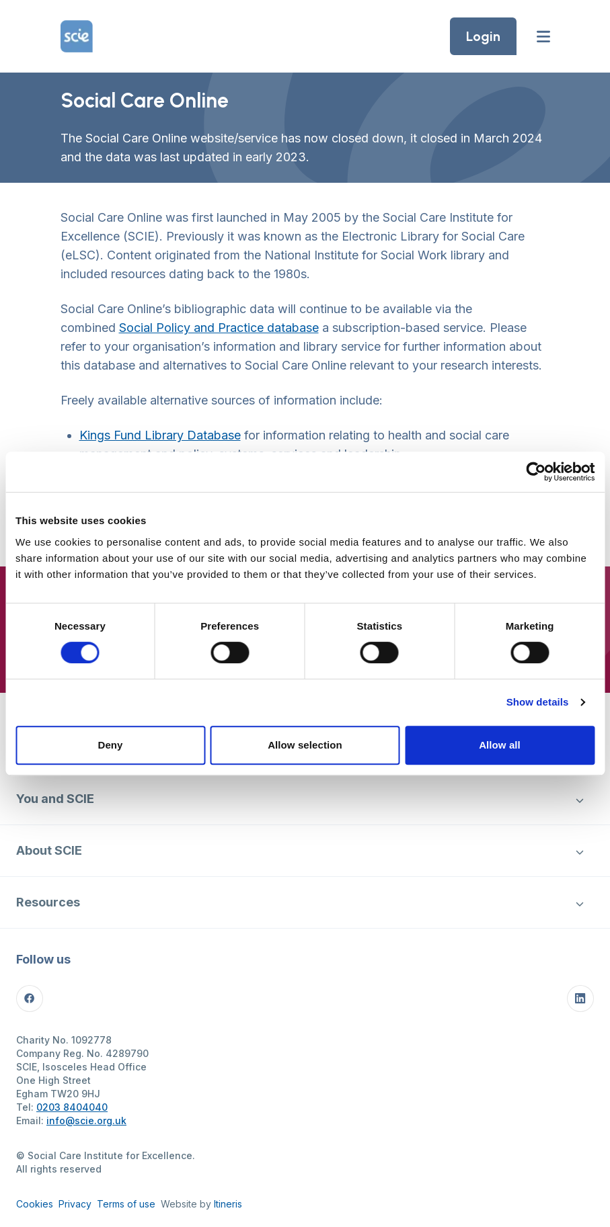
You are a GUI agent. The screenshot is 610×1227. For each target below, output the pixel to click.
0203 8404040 (72, 1107)
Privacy (75, 1204)
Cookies (34, 1204)
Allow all (500, 745)
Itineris (228, 1204)
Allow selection (305, 745)
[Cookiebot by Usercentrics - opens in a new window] (536, 472)
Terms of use (126, 1204)
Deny (110, 745)
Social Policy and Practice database (219, 328)
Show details (537, 702)
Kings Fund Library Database (160, 435)
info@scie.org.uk (86, 1120)
